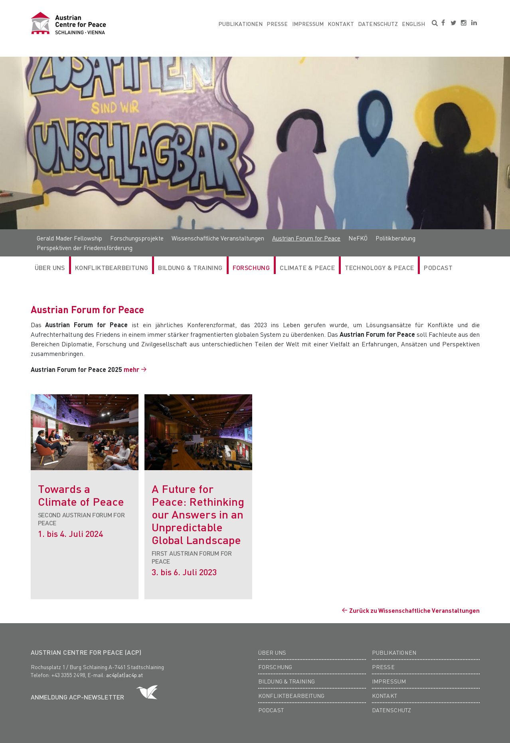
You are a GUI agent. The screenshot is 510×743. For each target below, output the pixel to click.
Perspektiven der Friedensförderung (85, 248)
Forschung (251, 267)
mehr (131, 369)
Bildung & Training (190, 267)
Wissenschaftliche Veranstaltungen (218, 238)
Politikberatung (395, 238)
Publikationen (240, 23)
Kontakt (341, 23)
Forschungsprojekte (137, 238)
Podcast (438, 267)
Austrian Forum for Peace (306, 238)
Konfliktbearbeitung (111, 267)
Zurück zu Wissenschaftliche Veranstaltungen (414, 610)
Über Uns (50, 267)
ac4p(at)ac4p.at (124, 674)
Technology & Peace (379, 267)
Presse (277, 23)
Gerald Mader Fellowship (70, 238)
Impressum (308, 23)
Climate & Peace (307, 267)
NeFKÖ (357, 238)
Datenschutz (378, 23)
